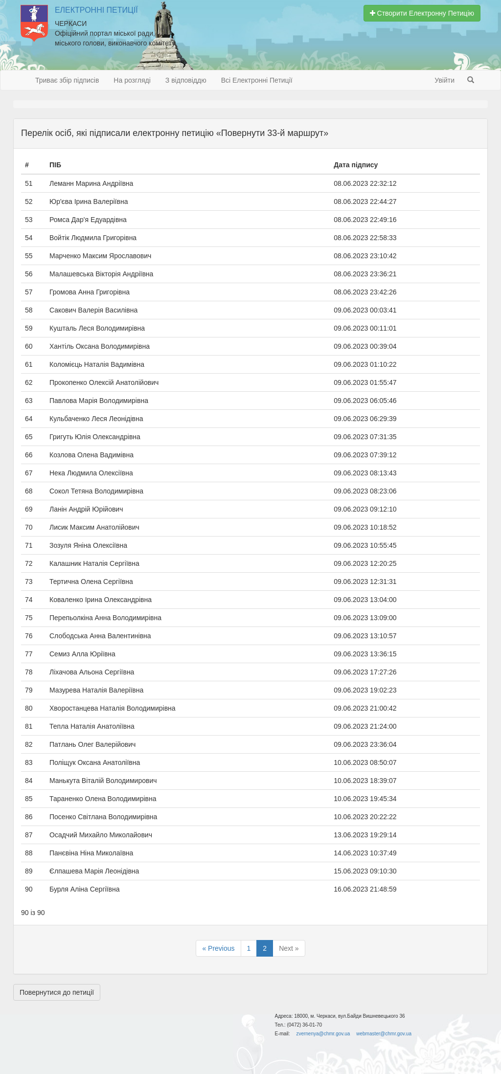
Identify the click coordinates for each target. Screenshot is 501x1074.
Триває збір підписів (67, 80)
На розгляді (132, 80)
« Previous (218, 948)
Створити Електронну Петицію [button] (422, 13)
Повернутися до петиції (57, 992)
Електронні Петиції (96, 10)
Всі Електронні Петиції (257, 80)
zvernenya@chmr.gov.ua (323, 1033)
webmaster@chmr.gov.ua (383, 1033)
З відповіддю (185, 80)
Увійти (444, 80)
